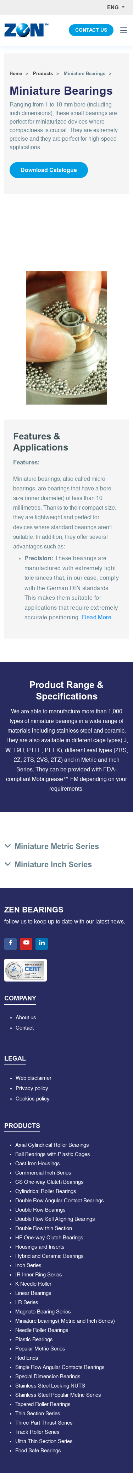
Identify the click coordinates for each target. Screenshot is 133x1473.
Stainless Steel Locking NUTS (50, 1386)
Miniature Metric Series (57, 846)
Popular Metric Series (40, 1349)
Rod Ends (26, 1358)
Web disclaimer (33, 1078)
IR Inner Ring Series (38, 1274)
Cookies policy (33, 1099)
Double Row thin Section (43, 1228)
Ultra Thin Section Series (44, 1441)
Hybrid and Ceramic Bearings (49, 1256)
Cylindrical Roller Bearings (45, 1191)
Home (16, 73)
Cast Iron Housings (37, 1163)
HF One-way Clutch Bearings (49, 1237)
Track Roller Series (37, 1432)
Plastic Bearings (34, 1339)
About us (26, 1017)
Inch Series (28, 1265)
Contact (25, 1028)
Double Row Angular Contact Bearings (59, 1200)
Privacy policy (32, 1088)
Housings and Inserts (40, 1247)
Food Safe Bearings (38, 1450)
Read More (96, 618)
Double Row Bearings (40, 1210)
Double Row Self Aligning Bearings (55, 1219)
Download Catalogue (49, 170)
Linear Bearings (33, 1293)
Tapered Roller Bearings (43, 1404)
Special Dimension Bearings (48, 1376)
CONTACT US (91, 30)
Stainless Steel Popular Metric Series (58, 1395)
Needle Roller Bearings (41, 1330)
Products (43, 73)
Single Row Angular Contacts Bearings (60, 1367)
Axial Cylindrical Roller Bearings (52, 1145)
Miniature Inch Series (53, 864)
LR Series (26, 1302)
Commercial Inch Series (43, 1173)
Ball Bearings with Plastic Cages (52, 1154)
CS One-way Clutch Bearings (49, 1182)
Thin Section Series (37, 1413)
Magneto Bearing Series (43, 1312)
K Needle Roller (33, 1284)
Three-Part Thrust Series (44, 1423)
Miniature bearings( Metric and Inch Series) (65, 1321)
